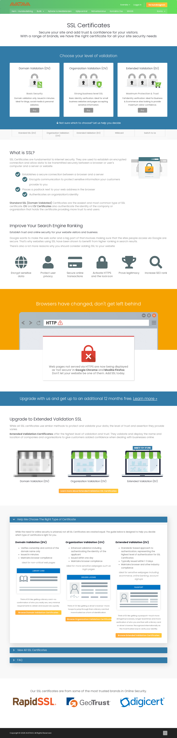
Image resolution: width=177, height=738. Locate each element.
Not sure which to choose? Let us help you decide (88, 123)
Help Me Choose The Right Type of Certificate (46, 519)
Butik (40, 11)
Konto (161, 11)
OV (25, 206)
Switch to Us (150, 133)
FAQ (19, 660)
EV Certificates (42, 206)
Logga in (137, 4)
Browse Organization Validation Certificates (89, 619)
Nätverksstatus (98, 11)
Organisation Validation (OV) (58, 134)
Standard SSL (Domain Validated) (31, 203)
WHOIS (130, 11)
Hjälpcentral (81, 11)
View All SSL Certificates (32, 650)
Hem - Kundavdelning (22, 11)
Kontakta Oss (116, 11)
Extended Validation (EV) (89, 133)
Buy (34, 110)
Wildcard (119, 133)
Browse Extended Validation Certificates (138, 635)
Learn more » (145, 398)
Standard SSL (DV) (27, 133)
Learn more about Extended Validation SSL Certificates (88, 491)
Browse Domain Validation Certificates (38, 612)
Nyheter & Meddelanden (60, 11)
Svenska (125, 4)
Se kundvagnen (157, 4)
